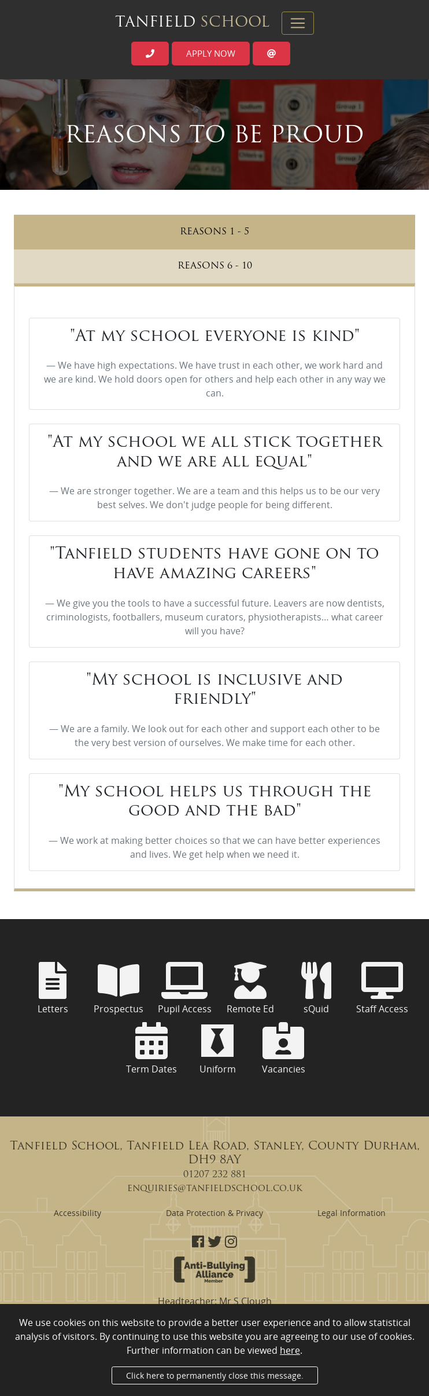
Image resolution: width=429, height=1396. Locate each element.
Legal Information (351, 1212)
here (290, 1350)
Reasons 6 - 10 (214, 266)
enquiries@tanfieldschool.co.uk (214, 1188)
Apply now (210, 53)
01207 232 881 (214, 1175)
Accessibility (77, 1212)
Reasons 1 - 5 (214, 232)
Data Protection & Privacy (214, 1212)
